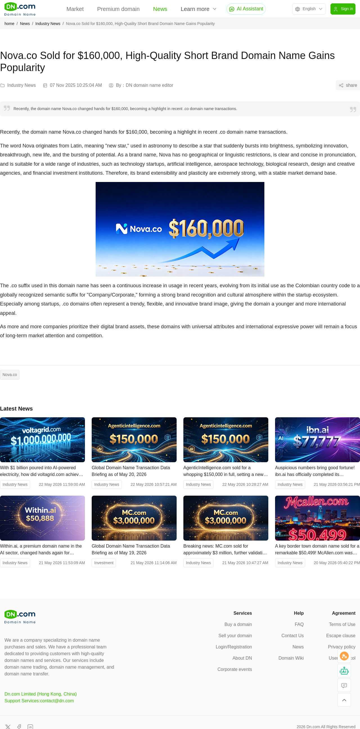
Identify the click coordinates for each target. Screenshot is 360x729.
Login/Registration (234, 646)
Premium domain (118, 9)
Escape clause (341, 635)
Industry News (47, 23)
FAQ (299, 624)
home (9, 23)
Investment (103, 563)
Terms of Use (342, 624)
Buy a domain (238, 624)
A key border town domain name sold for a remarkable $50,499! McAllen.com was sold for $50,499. (317, 550)
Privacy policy (342, 646)
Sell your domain (235, 635)
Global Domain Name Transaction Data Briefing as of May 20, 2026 (131, 471)
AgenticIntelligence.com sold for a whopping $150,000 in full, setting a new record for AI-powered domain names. (223, 471)
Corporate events (234, 669)
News (160, 9)
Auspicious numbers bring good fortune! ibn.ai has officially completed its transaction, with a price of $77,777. (315, 471)
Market (75, 9)
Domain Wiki (291, 658)
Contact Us (293, 635)
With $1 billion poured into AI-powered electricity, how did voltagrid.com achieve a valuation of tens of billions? (40, 471)
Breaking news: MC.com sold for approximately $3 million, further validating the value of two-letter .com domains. (225, 550)
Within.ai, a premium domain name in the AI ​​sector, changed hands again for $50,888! (41, 550)
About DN (242, 658)
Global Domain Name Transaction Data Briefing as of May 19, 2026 (131, 549)
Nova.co (10, 374)
